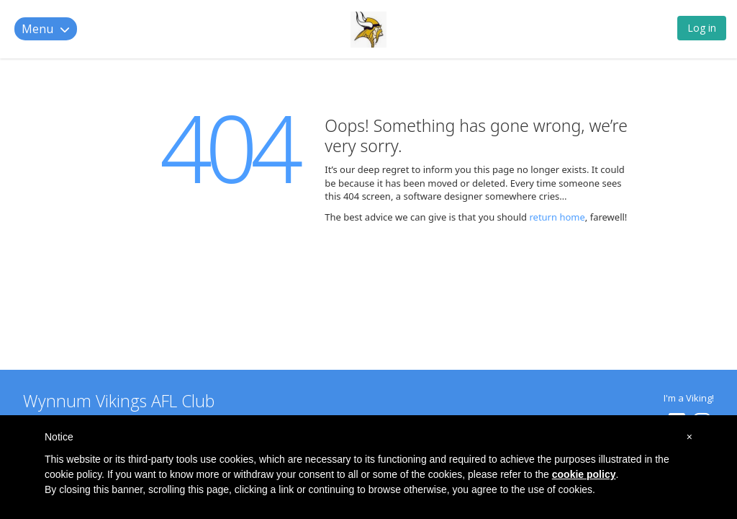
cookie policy (584, 474)
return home (556, 216)
